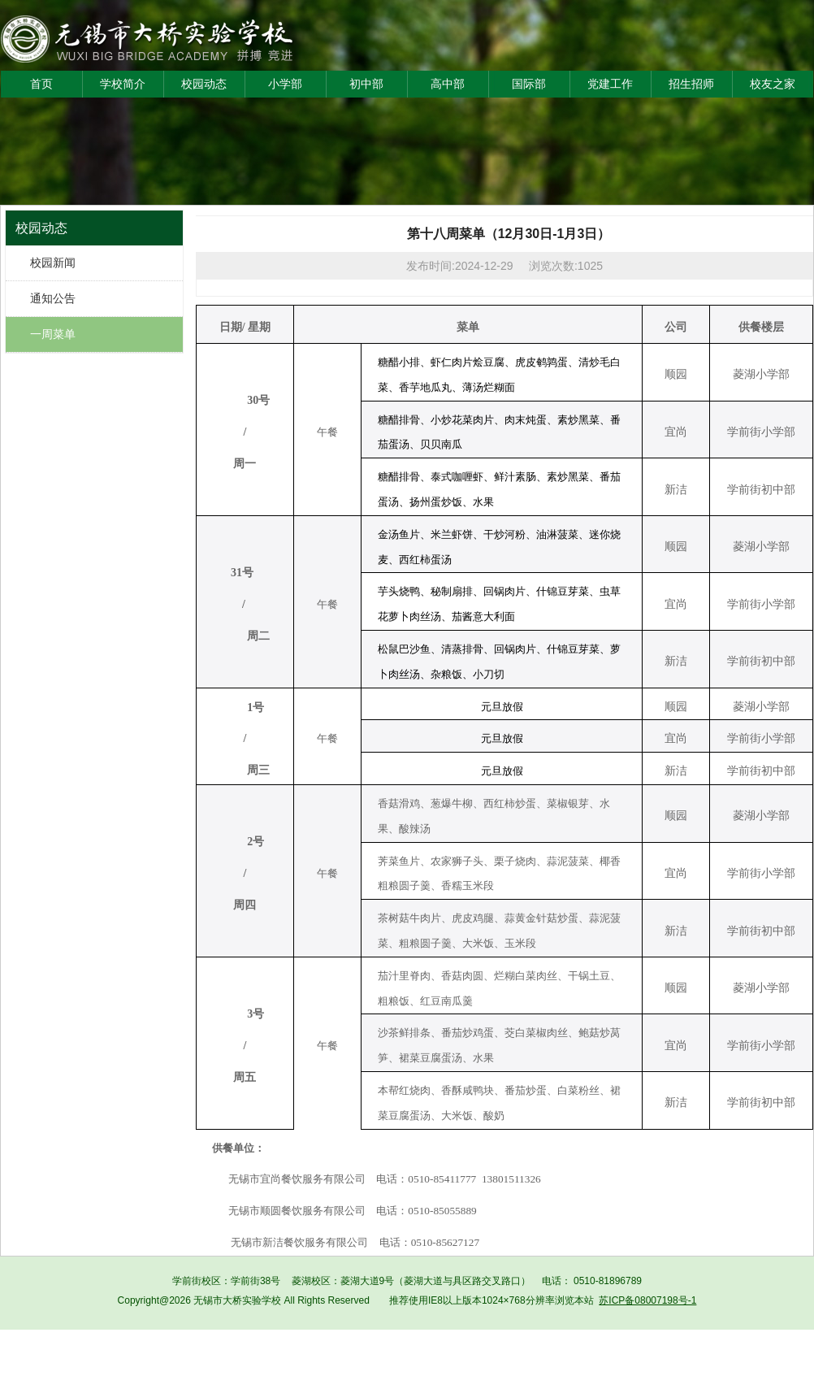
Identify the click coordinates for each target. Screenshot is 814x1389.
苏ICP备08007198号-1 (647, 1300)
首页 (41, 83)
